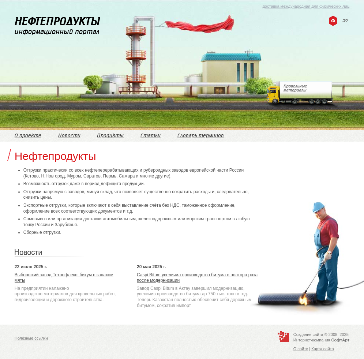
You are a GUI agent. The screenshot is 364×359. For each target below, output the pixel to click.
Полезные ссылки (31, 338)
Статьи (150, 135)
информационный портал (57, 25)
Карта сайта (322, 349)
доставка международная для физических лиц (305, 6)
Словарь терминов (200, 135)
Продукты (110, 135)
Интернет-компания (321, 340)
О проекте (28, 135)
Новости (69, 135)
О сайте (300, 349)
